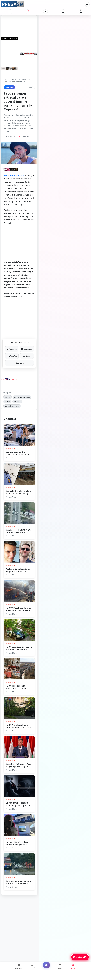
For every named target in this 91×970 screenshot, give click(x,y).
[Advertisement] (45, 226)
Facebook (25, 309)
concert (36, 358)
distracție (46, 358)
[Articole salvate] (45, 11)
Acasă (6, 80)
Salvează (80, 85)
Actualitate (14, 80)
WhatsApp (25, 316)
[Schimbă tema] (81, 11)
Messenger (66, 309)
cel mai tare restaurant (22, 358)
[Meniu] (87, 4)
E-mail (66, 316)
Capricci (7, 358)
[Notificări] (28, 11)
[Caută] (10, 11)
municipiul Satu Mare (60, 358)
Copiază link (46, 323)
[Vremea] (63, 11)
